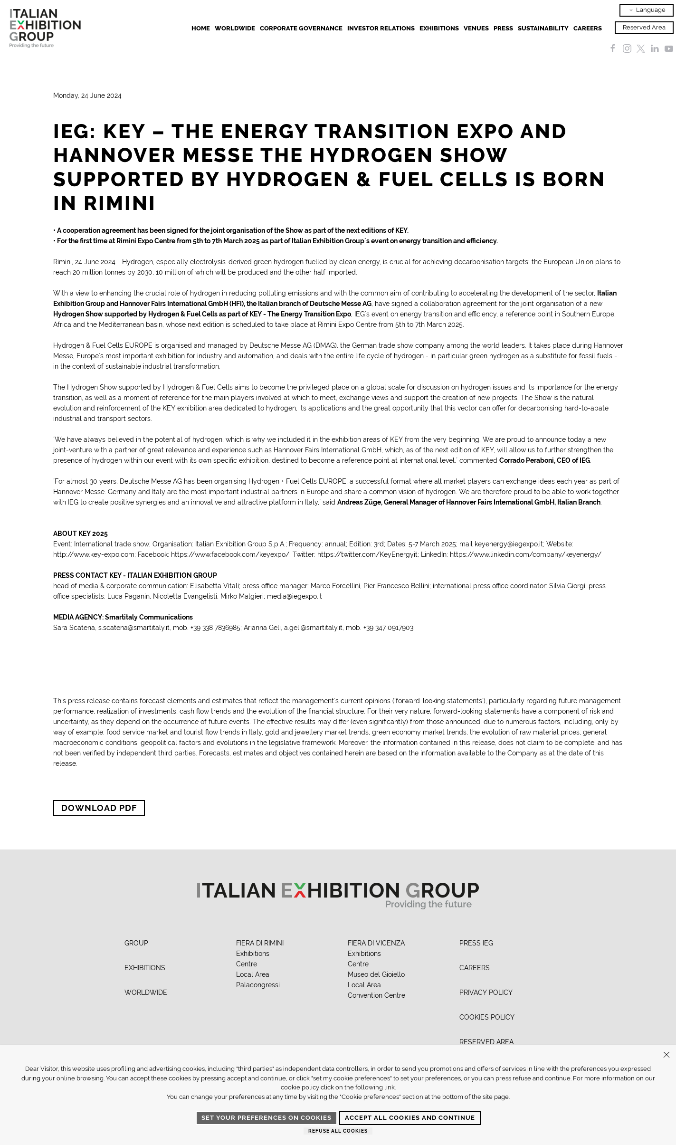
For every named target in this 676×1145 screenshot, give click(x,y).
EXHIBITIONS (439, 28)
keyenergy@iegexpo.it (509, 544)
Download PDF (99, 808)
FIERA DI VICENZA (376, 943)
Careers (587, 28)
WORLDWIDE (145, 992)
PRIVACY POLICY (486, 992)
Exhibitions (252, 953)
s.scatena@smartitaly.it (134, 627)
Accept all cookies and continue (410, 1117)
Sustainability (543, 28)
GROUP (136, 943)
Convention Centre (376, 995)
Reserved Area (644, 27)
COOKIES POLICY (486, 1017)
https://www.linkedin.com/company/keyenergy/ (525, 554)
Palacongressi (258, 985)
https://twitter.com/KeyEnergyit (367, 554)
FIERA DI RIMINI (260, 943)
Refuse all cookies (338, 1131)
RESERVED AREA (486, 1042)
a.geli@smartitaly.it (313, 627)
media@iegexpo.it (294, 596)
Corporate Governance (301, 28)
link (389, 1087)
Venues (476, 28)
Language (647, 10)
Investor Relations (381, 28)
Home (200, 28)
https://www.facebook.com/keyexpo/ (230, 554)
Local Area (252, 974)
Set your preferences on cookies (266, 1117)
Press (503, 28)
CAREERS (474, 968)
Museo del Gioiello (376, 974)
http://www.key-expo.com (93, 554)
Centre (246, 964)
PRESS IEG (476, 943)
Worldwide (235, 28)
